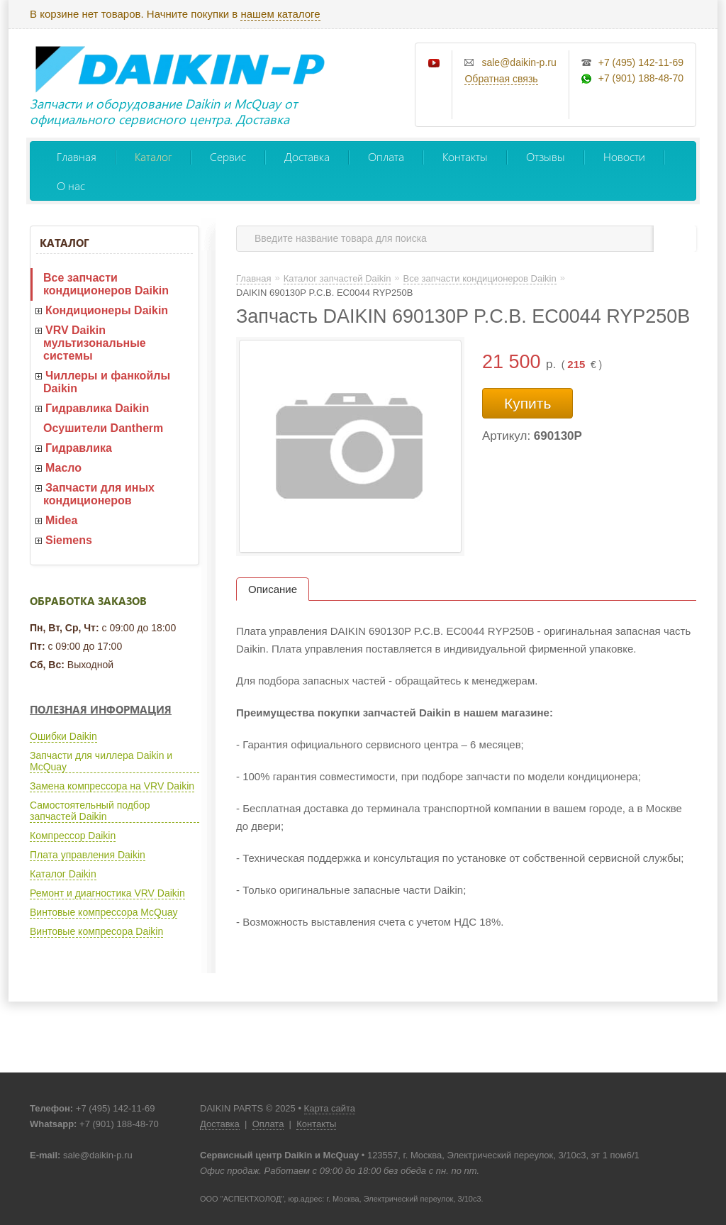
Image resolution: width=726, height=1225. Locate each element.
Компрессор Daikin (73, 835)
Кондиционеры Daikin (106, 310)
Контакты (465, 156)
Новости (624, 156)
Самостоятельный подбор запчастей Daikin (90, 810)
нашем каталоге (280, 14)
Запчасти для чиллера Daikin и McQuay (101, 761)
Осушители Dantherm (103, 428)
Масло (63, 468)
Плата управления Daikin (87, 854)
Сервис (228, 156)
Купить (527, 403)
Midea (61, 520)
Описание (272, 589)
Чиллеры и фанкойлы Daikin (106, 382)
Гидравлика (78, 448)
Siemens (68, 540)
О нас (71, 185)
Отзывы (545, 156)
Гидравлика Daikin (97, 408)
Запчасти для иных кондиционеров (99, 494)
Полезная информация (101, 709)
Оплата (386, 156)
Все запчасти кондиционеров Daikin (106, 284)
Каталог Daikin (63, 874)
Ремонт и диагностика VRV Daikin (107, 893)
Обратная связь (500, 78)
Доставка (307, 156)
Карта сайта (329, 1108)
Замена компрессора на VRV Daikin (112, 786)
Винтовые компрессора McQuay (103, 912)
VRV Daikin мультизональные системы (94, 343)
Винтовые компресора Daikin (96, 931)
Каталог (153, 156)
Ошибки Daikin (63, 736)
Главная (76, 156)
